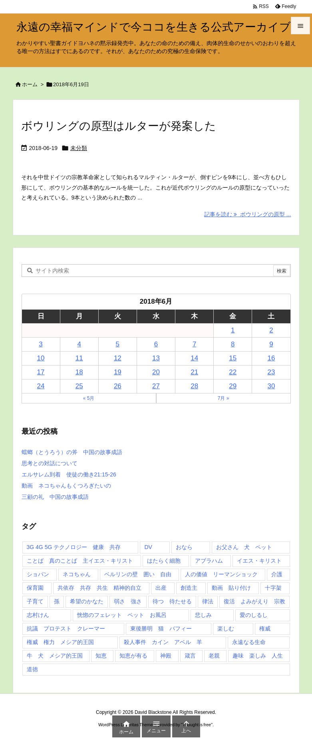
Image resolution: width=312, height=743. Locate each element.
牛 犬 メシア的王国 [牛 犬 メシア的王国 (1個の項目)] (55, 655)
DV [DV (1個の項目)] (148, 547)
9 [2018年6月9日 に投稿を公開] (271, 344)
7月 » (223, 398)
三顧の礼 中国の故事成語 (55, 497)
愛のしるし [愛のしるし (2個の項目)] (254, 615)
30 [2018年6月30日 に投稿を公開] (271, 386)
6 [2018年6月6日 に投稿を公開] (156, 344)
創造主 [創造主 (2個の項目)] (189, 588)
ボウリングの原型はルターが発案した (118, 126)
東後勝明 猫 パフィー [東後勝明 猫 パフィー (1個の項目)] (161, 628)
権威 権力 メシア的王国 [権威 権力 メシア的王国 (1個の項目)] (60, 642)
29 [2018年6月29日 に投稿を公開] (232, 386)
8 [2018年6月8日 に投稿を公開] (232, 344)
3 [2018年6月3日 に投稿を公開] (40, 344)
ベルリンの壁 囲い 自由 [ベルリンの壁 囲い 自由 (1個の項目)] (137, 574)
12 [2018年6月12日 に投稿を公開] (117, 358)
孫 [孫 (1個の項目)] (57, 601)
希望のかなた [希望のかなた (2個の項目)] (86, 601)
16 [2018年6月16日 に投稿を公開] (271, 358)
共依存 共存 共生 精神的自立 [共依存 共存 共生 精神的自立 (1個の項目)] (99, 588)
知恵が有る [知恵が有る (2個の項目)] (133, 655)
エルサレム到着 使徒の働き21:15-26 (69, 474)
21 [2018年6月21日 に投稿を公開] (194, 372)
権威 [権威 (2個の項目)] (264, 628)
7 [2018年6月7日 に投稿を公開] (194, 344)
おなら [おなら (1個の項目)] (184, 547)
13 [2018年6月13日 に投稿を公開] (156, 358)
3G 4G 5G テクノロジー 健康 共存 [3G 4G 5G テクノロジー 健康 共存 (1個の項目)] (74, 547)
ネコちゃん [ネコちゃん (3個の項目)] (77, 574)
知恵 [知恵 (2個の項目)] (101, 655)
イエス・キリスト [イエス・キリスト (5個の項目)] (259, 560)
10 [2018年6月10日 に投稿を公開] (41, 358)
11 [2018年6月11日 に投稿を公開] (79, 358)
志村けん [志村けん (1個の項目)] (38, 615)
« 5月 (89, 398)
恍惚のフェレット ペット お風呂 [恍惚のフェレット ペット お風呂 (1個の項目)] (122, 615)
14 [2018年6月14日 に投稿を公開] (194, 358)
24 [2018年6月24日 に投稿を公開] (41, 386)
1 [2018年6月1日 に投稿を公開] (232, 330)
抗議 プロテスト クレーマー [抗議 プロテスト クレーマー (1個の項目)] (66, 628)
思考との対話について (50, 463)
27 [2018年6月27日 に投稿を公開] (156, 386)
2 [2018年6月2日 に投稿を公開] (271, 330)
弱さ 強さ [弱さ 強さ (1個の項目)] (128, 601)
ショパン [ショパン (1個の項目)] (38, 574)
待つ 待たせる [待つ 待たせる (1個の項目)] (172, 601)
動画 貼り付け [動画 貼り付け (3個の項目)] (231, 588)
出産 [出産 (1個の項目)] (161, 588)
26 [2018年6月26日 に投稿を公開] (117, 386)
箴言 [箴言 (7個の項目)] (190, 655)
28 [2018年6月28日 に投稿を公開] (194, 386)
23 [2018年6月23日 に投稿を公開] (271, 372)
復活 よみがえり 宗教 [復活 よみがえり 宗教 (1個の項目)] (254, 601)
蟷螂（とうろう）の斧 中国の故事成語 (72, 452)
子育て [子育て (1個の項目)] (35, 601)
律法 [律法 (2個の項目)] (207, 601)
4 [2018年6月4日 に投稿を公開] (79, 344)
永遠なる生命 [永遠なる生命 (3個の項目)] (249, 642)
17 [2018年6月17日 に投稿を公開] (41, 372)
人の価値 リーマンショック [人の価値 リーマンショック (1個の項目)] (221, 574)
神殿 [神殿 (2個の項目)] (165, 655)
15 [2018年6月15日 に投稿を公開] (232, 358)
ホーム (30, 84)
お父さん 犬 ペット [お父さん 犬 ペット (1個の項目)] (244, 547)
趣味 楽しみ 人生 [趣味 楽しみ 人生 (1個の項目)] (258, 655)
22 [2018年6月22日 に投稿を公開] (232, 372)
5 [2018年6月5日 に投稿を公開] (117, 344)
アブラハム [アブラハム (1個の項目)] (209, 560)
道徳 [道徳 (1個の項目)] (32, 669)
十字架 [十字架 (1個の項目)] (273, 588)
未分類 (78, 148)
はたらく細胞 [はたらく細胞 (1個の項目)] (164, 560)
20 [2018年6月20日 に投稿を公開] (156, 372)
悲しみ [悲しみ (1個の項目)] (203, 615)
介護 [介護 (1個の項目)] (276, 574)
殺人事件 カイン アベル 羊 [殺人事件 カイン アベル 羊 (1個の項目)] (163, 642)
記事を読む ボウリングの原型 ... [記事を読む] (247, 214)
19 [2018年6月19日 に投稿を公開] (117, 372)
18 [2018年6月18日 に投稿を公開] (79, 372)
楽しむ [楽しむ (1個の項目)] (225, 628)
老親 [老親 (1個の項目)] (214, 655)
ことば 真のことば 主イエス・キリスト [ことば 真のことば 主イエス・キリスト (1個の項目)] (80, 560)
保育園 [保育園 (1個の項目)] (35, 588)
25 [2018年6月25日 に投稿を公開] (79, 386)
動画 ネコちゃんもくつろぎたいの (66, 485)
